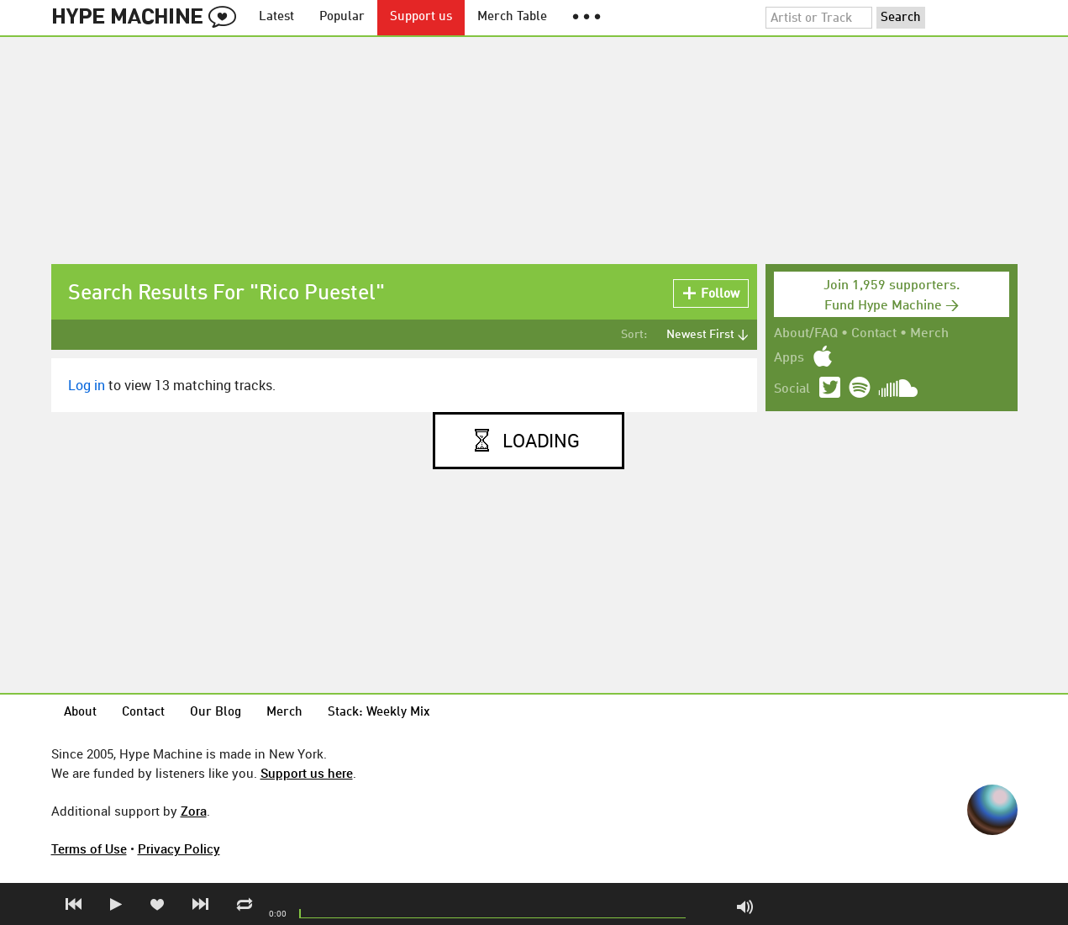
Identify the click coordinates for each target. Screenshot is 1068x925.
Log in (86, 385)
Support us (421, 17)
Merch (929, 334)
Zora (194, 810)
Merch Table (512, 17)
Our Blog (215, 712)
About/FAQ (806, 334)
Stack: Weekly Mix (379, 712)
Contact (874, 334)
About (80, 712)
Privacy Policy (179, 848)
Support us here (306, 772)
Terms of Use (89, 848)
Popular (342, 17)
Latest (276, 17)
